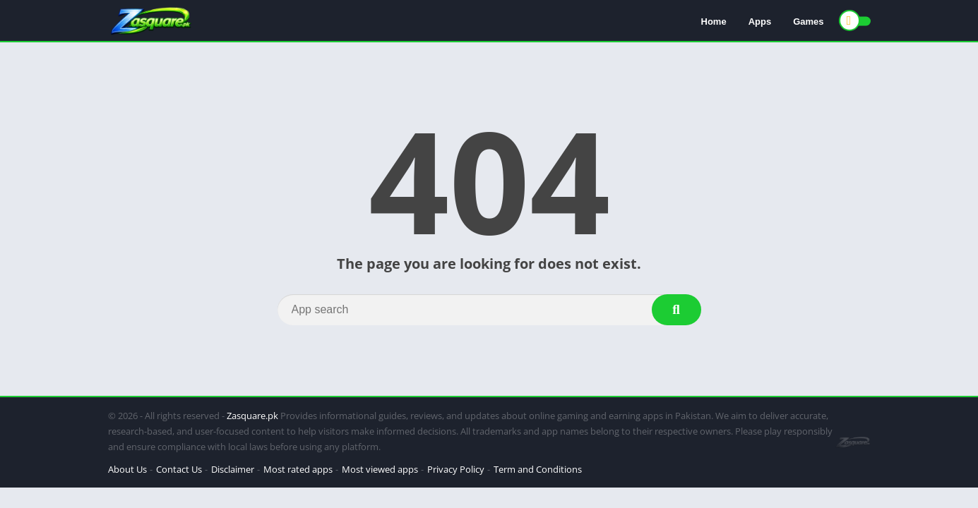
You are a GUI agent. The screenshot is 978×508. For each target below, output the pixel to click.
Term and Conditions (538, 469)
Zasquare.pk (252, 415)
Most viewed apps (380, 469)
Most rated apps (298, 469)
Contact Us (179, 469)
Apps (760, 21)
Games (808, 21)
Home (714, 21)
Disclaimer (232, 469)
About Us (127, 469)
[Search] (489, 309)
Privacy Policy (455, 469)
